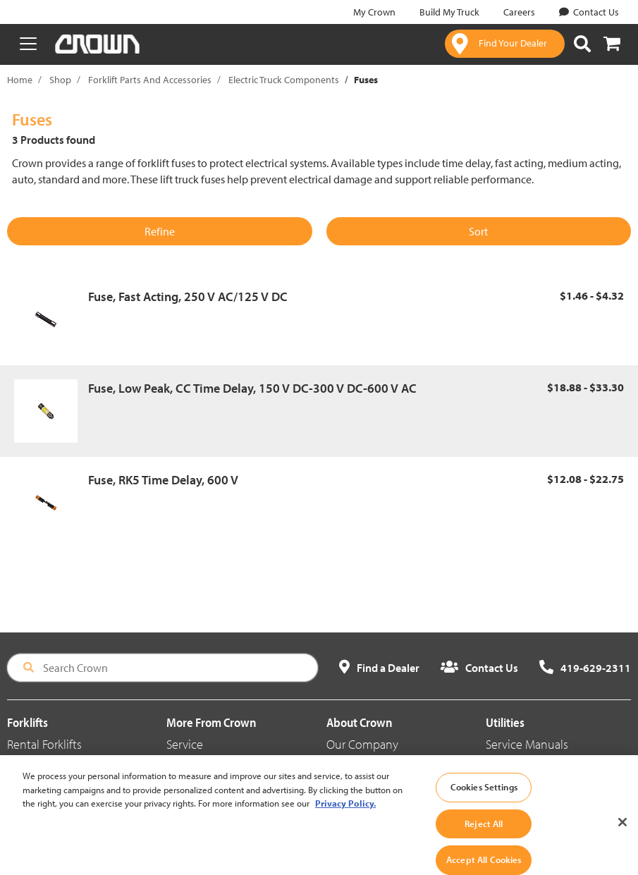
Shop (60, 79)
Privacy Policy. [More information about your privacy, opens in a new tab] (345, 826)
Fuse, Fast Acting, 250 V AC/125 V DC (188, 296)
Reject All (484, 846)
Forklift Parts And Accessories (149, 79)
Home (19, 79)
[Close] (622, 845)
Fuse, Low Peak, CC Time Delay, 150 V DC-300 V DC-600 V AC (252, 388)
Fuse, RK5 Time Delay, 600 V (163, 480)
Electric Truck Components (283, 79)
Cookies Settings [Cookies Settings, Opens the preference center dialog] (483, 810)
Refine (160, 231)
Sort (478, 231)
